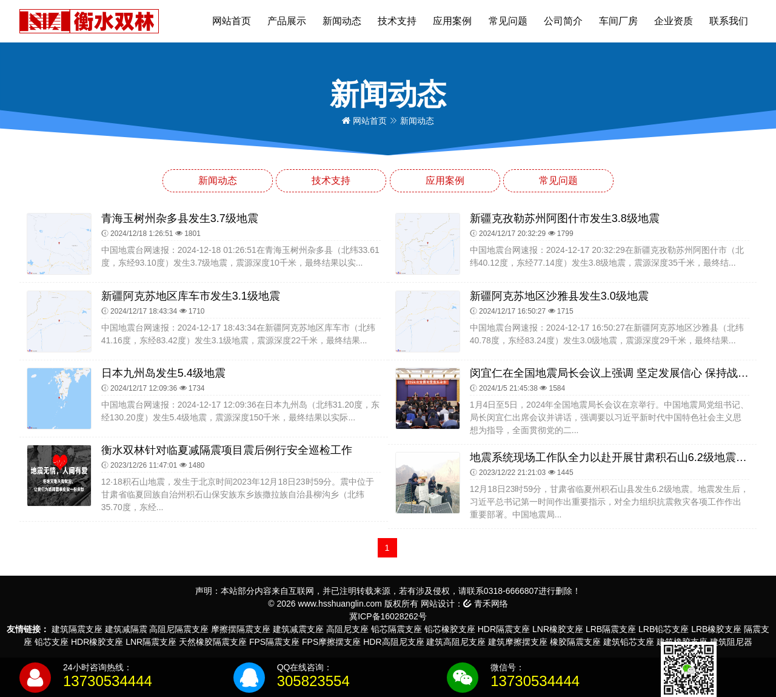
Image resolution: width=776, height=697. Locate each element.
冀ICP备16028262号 (388, 616)
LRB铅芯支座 (663, 629)
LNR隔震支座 (150, 642)
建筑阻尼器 (731, 642)
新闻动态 (342, 21)
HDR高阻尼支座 (393, 642)
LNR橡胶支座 (557, 629)
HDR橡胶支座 (97, 642)
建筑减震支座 (298, 629)
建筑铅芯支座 (628, 642)
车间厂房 (618, 21)
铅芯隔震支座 (396, 629)
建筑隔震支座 (77, 629)
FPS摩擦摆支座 (331, 642)
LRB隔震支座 (611, 629)
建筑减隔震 (126, 629)
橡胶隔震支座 (575, 642)
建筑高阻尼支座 (456, 642)
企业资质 (673, 21)
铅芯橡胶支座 (449, 629)
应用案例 (452, 21)
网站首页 (231, 21)
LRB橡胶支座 (716, 629)
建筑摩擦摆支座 (517, 642)
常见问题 (508, 21)
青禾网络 (485, 603)
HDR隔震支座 (504, 629)
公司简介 (563, 21)
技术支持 (397, 21)
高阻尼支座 (347, 629)
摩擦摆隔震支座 (240, 629)
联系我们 (728, 21)
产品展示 (286, 21)
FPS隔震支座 (274, 642)
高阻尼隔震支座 (179, 629)
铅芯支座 (52, 642)
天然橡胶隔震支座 (213, 642)
